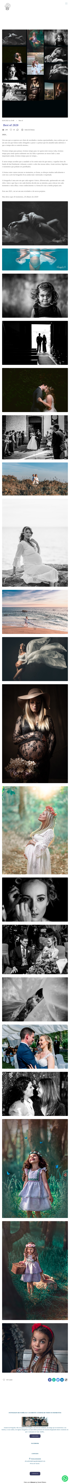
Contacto (35, 1473)
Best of (21, 120)
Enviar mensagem (36, 1458)
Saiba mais (35, 1436)
